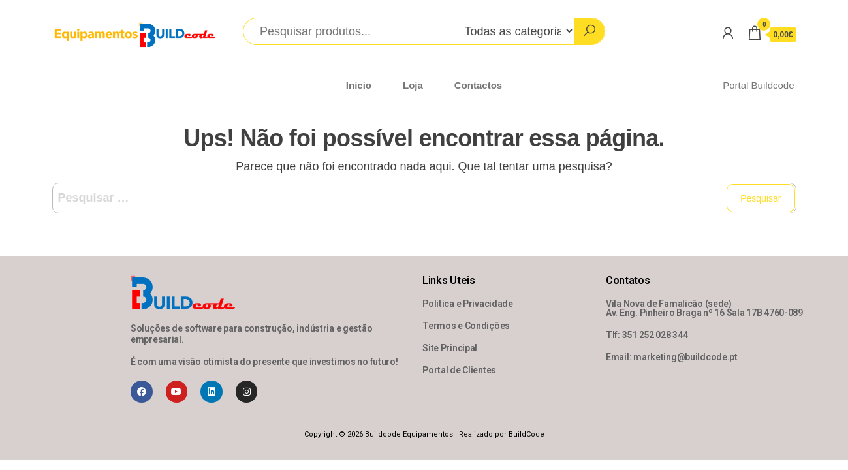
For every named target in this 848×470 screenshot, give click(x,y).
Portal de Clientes (459, 370)
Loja (413, 85)
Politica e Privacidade (467, 303)
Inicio (358, 85)
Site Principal (449, 348)
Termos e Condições (466, 326)
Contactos (478, 85)
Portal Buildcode (758, 85)
